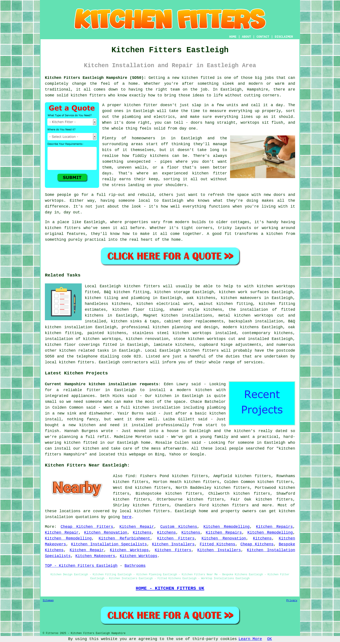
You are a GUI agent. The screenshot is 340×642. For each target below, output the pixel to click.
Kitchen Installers (173, 544)
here (126, 517)
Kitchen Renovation (105, 532)
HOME (233, 37)
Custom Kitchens (178, 527)
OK (269, 639)
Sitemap (48, 600)
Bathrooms (134, 566)
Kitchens (142, 532)
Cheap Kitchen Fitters (87, 527)
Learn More (250, 639)
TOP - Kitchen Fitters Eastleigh (81, 566)
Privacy (291, 600)
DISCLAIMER (284, 37)
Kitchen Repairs (274, 527)
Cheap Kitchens (257, 544)
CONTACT (263, 37)
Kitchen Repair (136, 527)
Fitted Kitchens (217, 544)
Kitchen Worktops (129, 550)
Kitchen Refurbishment (124, 538)
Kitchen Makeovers (95, 556)
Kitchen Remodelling (226, 527)
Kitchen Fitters (176, 538)
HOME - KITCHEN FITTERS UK (170, 588)
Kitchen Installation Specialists (109, 544)
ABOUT (246, 37)
